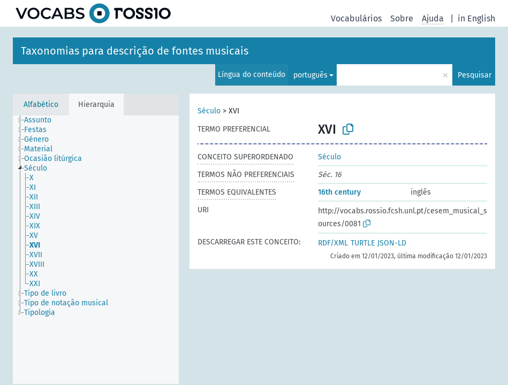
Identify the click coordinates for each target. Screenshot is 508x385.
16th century (339, 192)
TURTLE (363, 243)
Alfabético (41, 104)
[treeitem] (42, 120)
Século (209, 111)
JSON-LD (391, 243)
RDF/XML (333, 243)
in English (476, 18)
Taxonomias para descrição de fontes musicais (134, 50)
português (310, 75)
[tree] (96, 250)
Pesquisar (474, 75)
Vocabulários (356, 18)
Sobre (401, 18)
